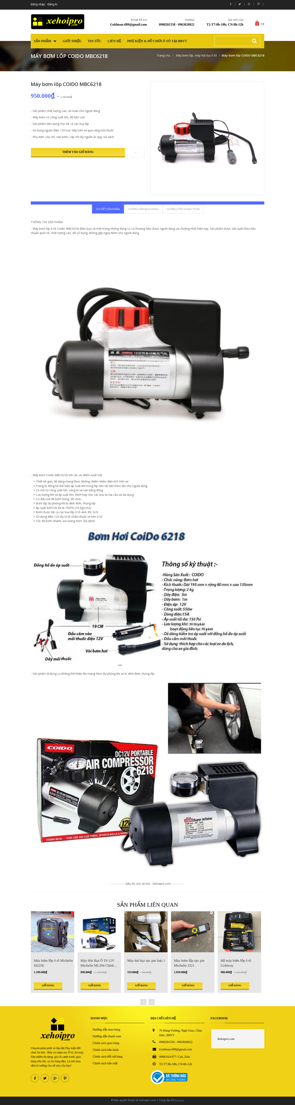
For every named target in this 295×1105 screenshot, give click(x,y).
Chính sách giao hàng (106, 1043)
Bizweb (179, 1100)
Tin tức (94, 41)
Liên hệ (114, 41)
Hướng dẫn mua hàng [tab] (143, 209)
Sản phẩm (45, 41)
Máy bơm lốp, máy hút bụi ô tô (196, 55)
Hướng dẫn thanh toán (107, 1036)
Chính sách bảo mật (105, 1063)
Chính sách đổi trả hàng (108, 1056)
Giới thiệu (72, 41)
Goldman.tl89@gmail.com (128, 24)
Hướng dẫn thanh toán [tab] (183, 209)
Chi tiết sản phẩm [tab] (108, 209)
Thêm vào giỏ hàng (78, 152)
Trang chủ (163, 55)
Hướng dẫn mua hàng (106, 1029)
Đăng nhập (38, 4)
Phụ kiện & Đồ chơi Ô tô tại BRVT (157, 41)
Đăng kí (52, 4)
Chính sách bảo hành (106, 1049)
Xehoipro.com (226, 1039)
